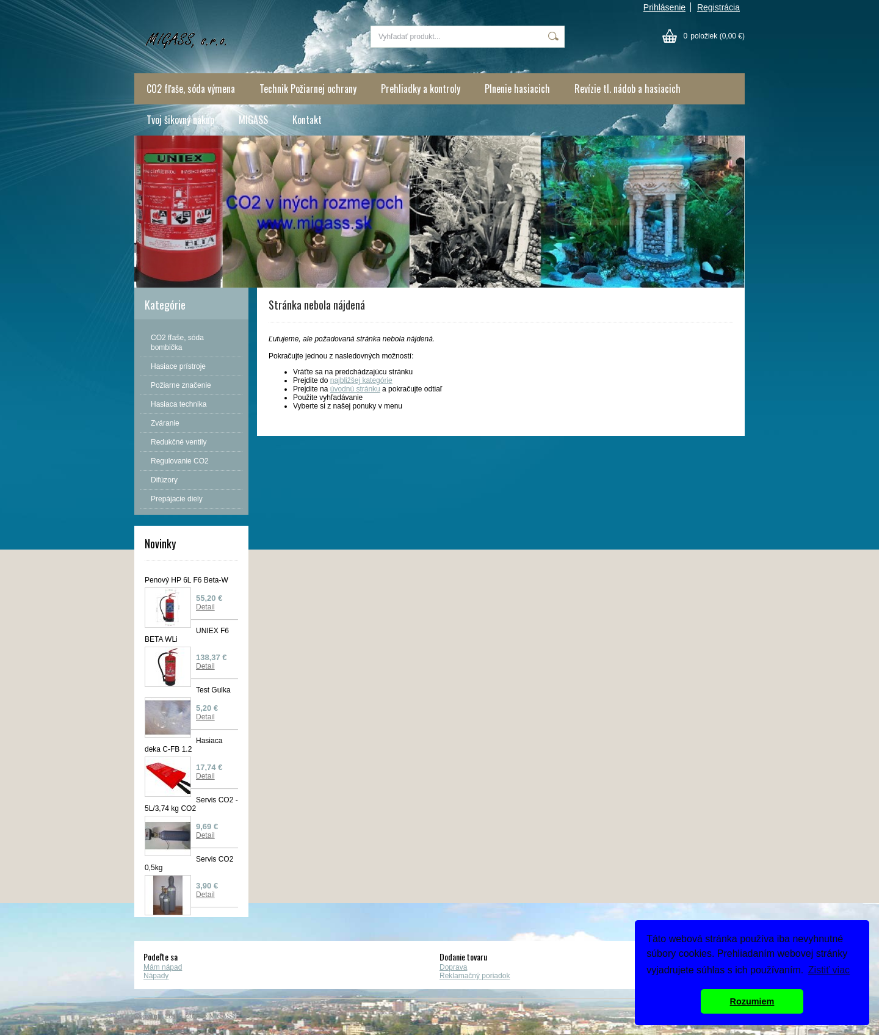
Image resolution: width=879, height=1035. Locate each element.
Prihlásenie (664, 7)
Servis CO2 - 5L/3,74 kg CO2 (191, 804)
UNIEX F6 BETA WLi (187, 635)
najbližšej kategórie (361, 380)
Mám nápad (162, 967)
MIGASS (253, 119)
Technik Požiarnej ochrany (307, 88)
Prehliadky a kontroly (420, 88)
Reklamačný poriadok (475, 975)
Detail (205, 607)
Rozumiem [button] (752, 1001)
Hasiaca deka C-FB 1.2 (183, 745)
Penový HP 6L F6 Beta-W (186, 580)
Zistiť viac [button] (829, 970)
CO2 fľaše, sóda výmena (190, 88)
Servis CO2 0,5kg (189, 863)
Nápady (155, 975)
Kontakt (307, 119)
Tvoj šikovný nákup (180, 119)
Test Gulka (213, 690)
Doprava (453, 967)
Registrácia (718, 7)
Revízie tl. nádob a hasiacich (627, 88)
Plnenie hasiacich (517, 88)
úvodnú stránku (355, 389)
